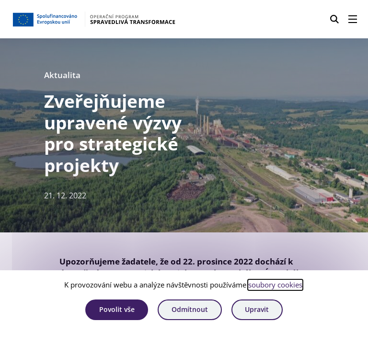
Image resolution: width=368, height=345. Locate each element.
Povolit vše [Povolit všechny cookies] (117, 309)
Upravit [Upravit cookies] (257, 309)
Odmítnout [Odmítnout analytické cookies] (190, 309)
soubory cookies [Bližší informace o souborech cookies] (275, 284)
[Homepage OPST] (94, 19)
